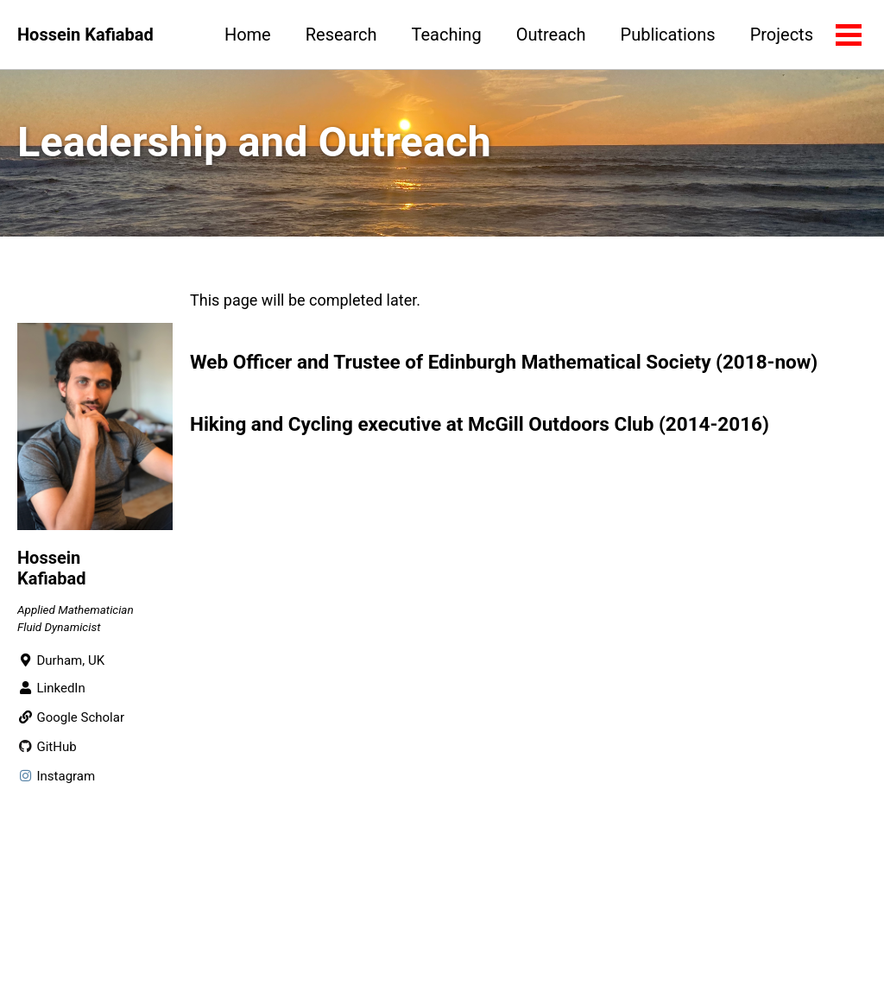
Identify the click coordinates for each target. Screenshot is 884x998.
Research (341, 34)
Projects (781, 34)
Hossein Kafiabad (85, 34)
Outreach (551, 34)
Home (247, 34)
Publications (668, 34)
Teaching (447, 34)
